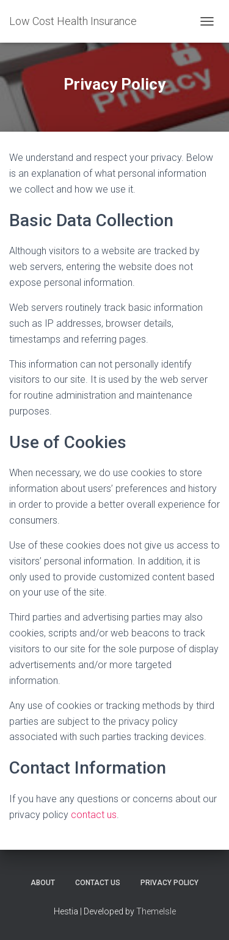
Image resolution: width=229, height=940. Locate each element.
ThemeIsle (156, 911)
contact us (94, 815)
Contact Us (97, 882)
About (43, 882)
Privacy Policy (169, 882)
